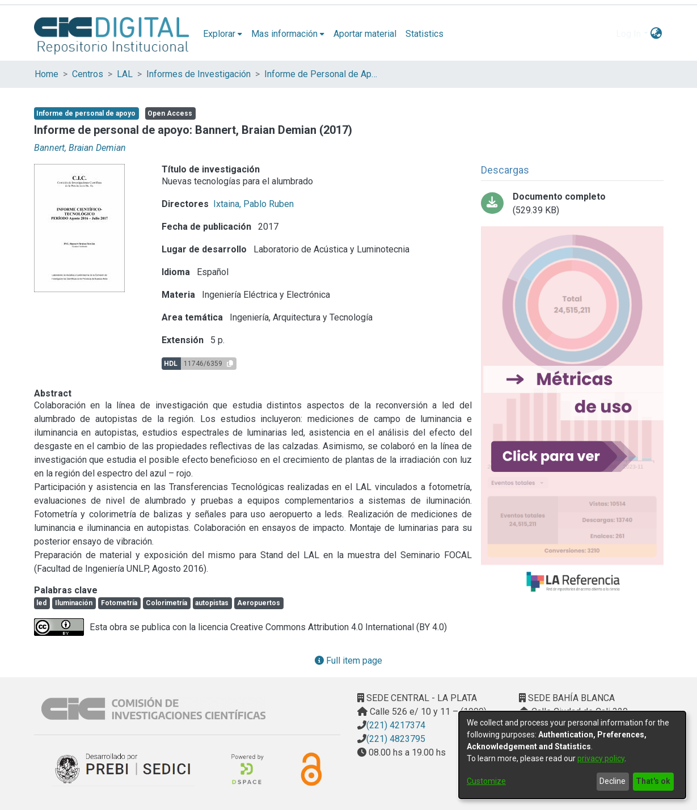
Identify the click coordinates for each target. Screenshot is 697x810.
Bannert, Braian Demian (80, 147)
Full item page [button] (348, 660)
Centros (87, 74)
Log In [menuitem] (628, 33)
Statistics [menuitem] (424, 33)
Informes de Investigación (198, 74)
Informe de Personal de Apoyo (321, 74)
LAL (125, 74)
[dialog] (572, 755)
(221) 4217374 (395, 725)
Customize (486, 781)
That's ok (653, 781)
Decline (612, 781)
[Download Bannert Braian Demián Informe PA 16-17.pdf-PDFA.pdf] (572, 203)
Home (46, 74)
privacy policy (600, 758)
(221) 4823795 (395, 738)
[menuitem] (222, 34)
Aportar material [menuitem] (364, 33)
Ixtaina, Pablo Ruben (253, 204)
